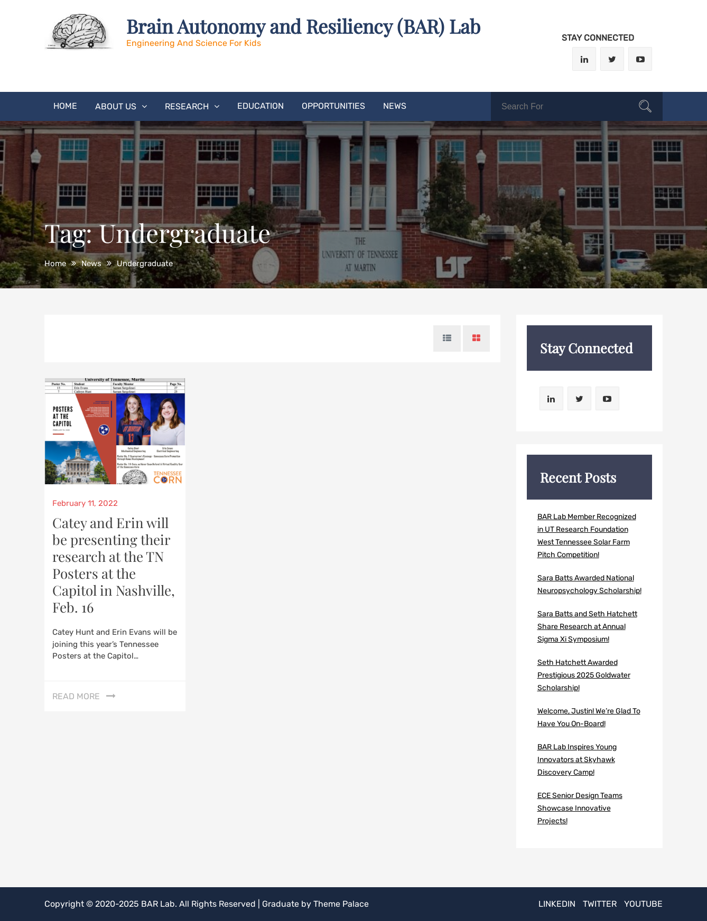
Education (260, 106)
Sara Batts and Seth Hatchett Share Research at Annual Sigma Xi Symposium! (587, 626)
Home (65, 106)
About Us (115, 106)
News (394, 106)
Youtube (643, 904)
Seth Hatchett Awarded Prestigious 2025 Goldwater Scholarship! (583, 675)
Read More (76, 696)
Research (187, 106)
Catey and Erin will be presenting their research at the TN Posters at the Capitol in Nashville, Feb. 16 (113, 564)
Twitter (600, 904)
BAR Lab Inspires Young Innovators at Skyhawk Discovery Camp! (577, 760)
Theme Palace (341, 904)
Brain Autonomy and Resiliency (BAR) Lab (303, 26)
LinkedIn (556, 904)
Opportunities (333, 106)
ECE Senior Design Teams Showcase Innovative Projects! (579, 808)
